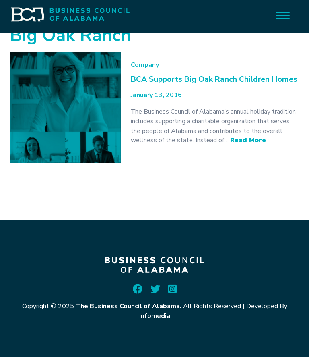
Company (145, 64)
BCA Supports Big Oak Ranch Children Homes (214, 79)
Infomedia (154, 315)
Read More (248, 140)
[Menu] (283, 15)
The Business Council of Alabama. (128, 306)
